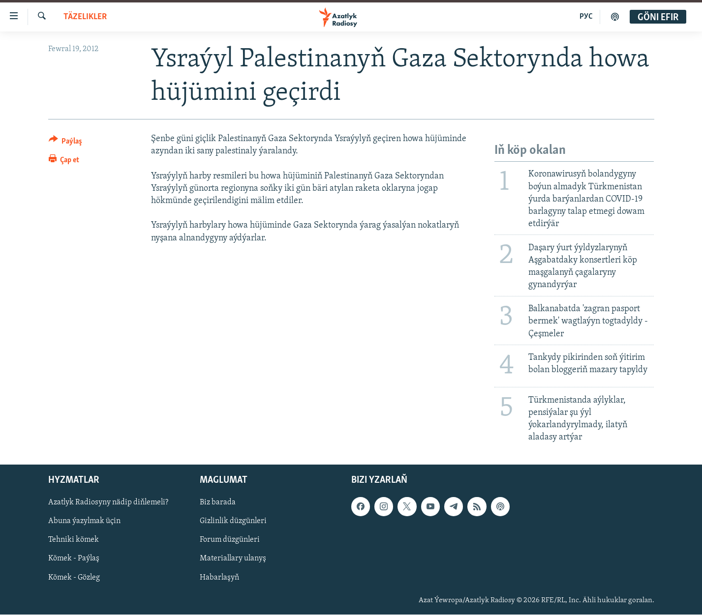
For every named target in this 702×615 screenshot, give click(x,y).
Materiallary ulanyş (233, 559)
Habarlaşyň (219, 578)
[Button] (66, 143)
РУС (586, 17)
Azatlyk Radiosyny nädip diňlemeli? (108, 503)
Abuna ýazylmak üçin (84, 522)
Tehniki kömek (73, 540)
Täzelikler (85, 17)
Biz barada (218, 503)
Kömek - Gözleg (74, 578)
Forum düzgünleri (230, 540)
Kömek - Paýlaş (73, 559)
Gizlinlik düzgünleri (233, 522)
